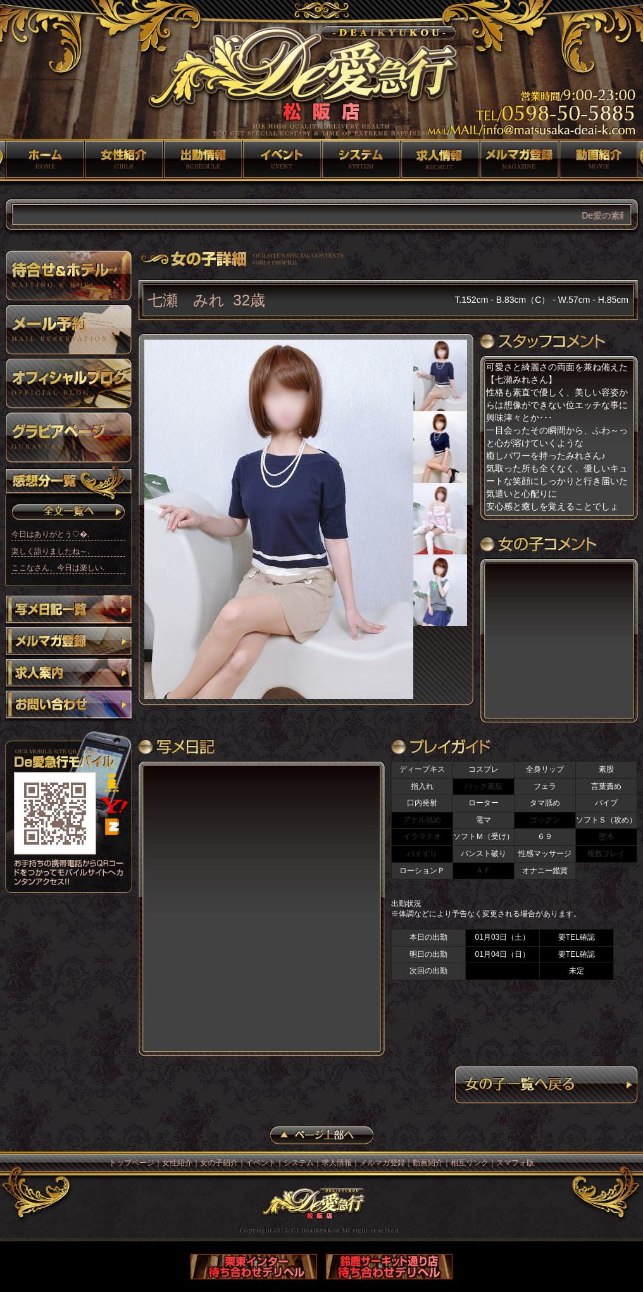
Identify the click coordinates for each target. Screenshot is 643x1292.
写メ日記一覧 (68, 611)
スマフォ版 (515, 1162)
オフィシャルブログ (68, 383)
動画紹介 (598, 160)
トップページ (44, 160)
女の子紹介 (202, 160)
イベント (282, 160)
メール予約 (68, 329)
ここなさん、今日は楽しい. (57, 567)
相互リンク (470, 1162)
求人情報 (440, 160)
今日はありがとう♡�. (50, 534)
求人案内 (68, 674)
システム (361, 160)
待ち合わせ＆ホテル (68, 275)
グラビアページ (68, 437)
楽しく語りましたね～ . (50, 551)
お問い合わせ (68, 706)
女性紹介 (123, 160)
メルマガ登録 (519, 160)
